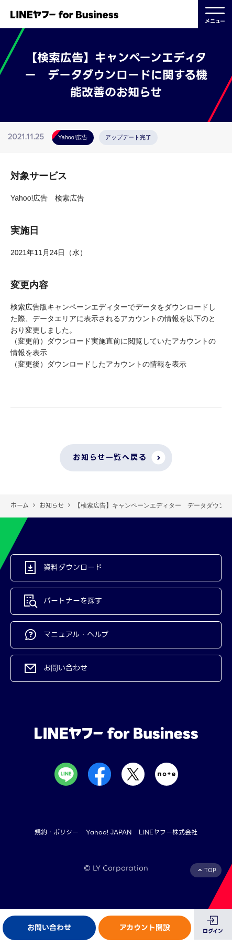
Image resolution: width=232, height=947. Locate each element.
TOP (210, 870)
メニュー (215, 14)
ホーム (19, 505)
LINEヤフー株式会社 (168, 832)
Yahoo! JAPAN (108, 832)
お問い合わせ (49, 927)
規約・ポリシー (57, 832)
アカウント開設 (144, 927)
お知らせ (51, 505)
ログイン (213, 931)
